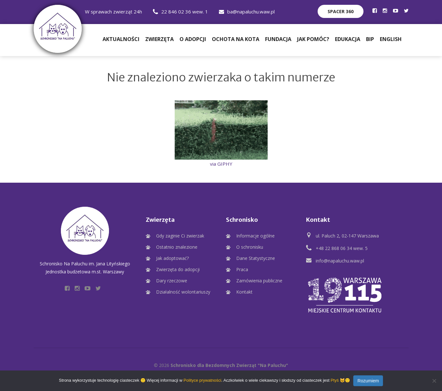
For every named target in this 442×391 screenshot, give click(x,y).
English (391, 39)
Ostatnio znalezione (176, 247)
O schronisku (249, 247)
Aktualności (121, 39)
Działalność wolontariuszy (183, 292)
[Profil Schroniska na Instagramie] (385, 10)
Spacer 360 (341, 11)
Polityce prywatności (202, 380)
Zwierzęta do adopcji (178, 269)
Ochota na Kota (235, 39)
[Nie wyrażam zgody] (434, 381)
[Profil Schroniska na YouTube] (395, 10)
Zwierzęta (159, 39)
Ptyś (334, 380)
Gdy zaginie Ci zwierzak (180, 236)
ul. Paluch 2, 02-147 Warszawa (347, 236)
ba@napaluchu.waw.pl (247, 11)
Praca (242, 269)
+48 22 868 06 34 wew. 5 (342, 248)
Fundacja (278, 39)
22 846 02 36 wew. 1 (180, 11)
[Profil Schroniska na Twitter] (406, 10)
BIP (370, 39)
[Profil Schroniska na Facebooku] (374, 10)
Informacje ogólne (255, 236)
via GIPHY (221, 164)
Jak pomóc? (313, 39)
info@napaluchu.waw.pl (340, 261)
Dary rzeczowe (171, 281)
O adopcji (192, 39)
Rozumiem (368, 380)
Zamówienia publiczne (259, 281)
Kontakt (244, 292)
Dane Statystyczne (255, 258)
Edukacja (347, 39)
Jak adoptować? (172, 258)
